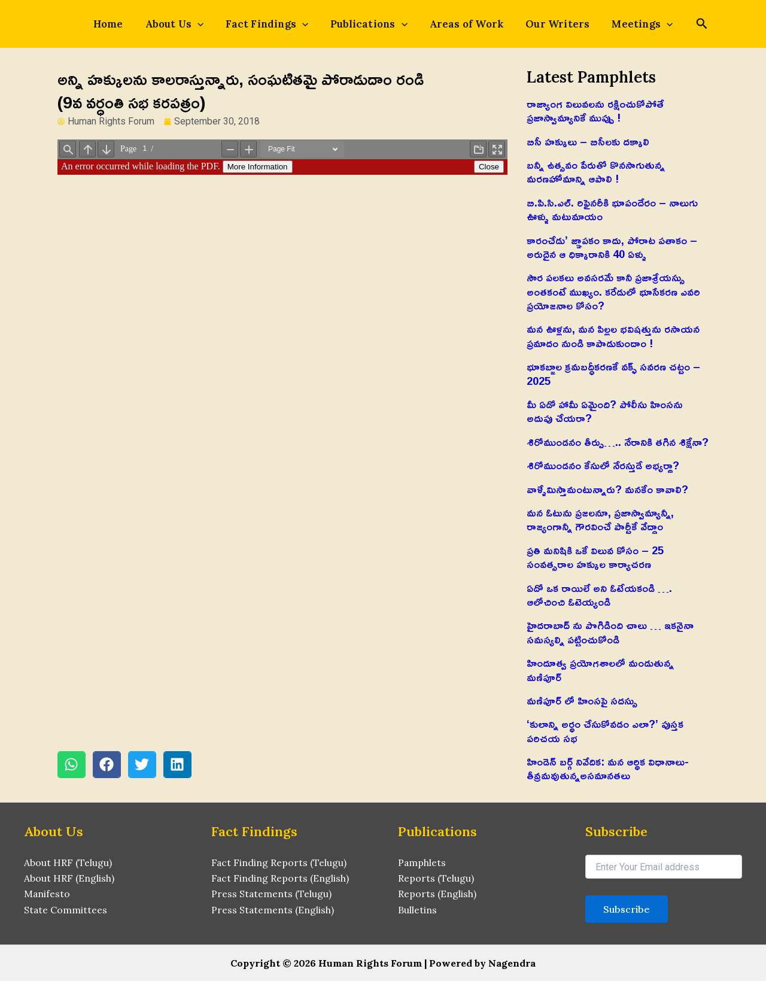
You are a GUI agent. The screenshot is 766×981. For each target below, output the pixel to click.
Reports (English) (437, 894)
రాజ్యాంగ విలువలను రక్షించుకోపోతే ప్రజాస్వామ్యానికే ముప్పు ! (595, 110)
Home (124, 24)
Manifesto (47, 894)
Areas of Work (461, 24)
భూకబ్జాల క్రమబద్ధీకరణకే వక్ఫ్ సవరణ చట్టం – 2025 (613, 373)
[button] (71, 764)
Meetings (626, 24)
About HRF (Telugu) (68, 862)
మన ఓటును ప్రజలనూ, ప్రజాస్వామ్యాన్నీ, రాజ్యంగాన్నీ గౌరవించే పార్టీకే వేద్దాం (600, 519)
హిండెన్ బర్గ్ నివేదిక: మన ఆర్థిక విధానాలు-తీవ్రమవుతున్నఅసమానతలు (608, 768)
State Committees (66, 910)
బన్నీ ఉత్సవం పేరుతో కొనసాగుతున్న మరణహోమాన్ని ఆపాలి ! (596, 171)
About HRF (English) (69, 878)
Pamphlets (422, 862)
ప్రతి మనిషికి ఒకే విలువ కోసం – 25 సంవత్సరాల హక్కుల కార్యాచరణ (595, 557)
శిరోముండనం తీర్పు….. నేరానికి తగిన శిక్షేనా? (618, 442)
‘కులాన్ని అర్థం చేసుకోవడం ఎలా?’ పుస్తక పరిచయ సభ (605, 730)
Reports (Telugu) (436, 878)
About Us (185, 24)
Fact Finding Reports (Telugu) (279, 862)
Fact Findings (272, 24)
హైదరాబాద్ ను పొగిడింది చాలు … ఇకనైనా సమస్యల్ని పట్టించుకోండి (610, 632)
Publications (369, 24)
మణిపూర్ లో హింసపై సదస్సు (582, 700)
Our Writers (547, 24)
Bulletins (417, 910)
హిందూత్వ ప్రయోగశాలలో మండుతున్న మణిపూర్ (600, 669)
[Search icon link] (683, 24)
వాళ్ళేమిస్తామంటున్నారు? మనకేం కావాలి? (607, 489)
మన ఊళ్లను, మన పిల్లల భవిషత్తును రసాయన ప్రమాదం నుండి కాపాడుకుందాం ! (613, 335)
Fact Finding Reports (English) (280, 878)
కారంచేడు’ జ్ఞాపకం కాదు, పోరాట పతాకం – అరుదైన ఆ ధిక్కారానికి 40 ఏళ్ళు (612, 247)
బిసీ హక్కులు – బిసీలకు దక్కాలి (588, 141)
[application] (208, 24)
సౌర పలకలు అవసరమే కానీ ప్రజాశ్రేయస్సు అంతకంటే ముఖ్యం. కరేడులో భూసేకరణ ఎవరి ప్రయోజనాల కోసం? (613, 291)
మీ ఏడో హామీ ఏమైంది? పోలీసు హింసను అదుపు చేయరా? (605, 411)
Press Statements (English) (273, 910)
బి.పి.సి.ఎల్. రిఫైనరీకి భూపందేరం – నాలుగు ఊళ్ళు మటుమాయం (612, 209)
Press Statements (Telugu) (271, 894)
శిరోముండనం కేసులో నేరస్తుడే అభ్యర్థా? (603, 465)
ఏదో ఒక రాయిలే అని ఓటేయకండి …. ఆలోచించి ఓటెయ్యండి (599, 595)
